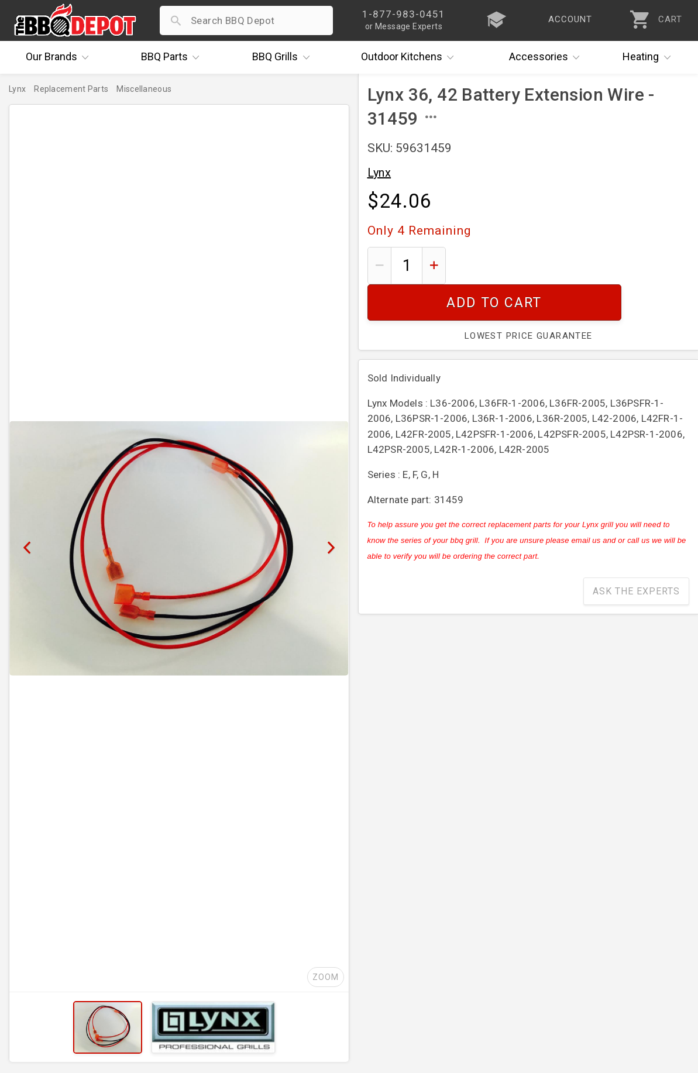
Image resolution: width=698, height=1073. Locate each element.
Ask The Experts (636, 554)
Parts (173, 57)
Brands (60, 57)
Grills (283, 57)
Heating (649, 57)
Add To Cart (572, 265)
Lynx (379, 173)
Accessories (547, 57)
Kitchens (410, 57)
